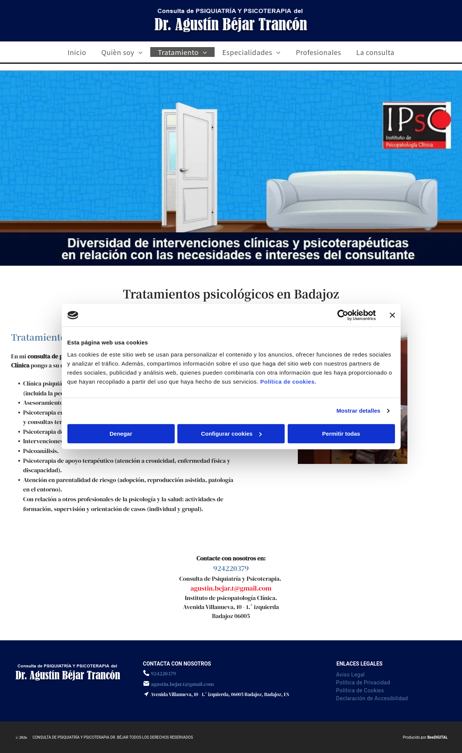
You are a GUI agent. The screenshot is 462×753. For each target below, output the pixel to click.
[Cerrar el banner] (392, 315)
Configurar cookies (231, 433)
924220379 (231, 568)
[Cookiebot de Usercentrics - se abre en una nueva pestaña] (343, 315)
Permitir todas (341, 433)
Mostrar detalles (358, 410)
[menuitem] (77, 52)
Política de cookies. (288, 381)
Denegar (121, 433)
